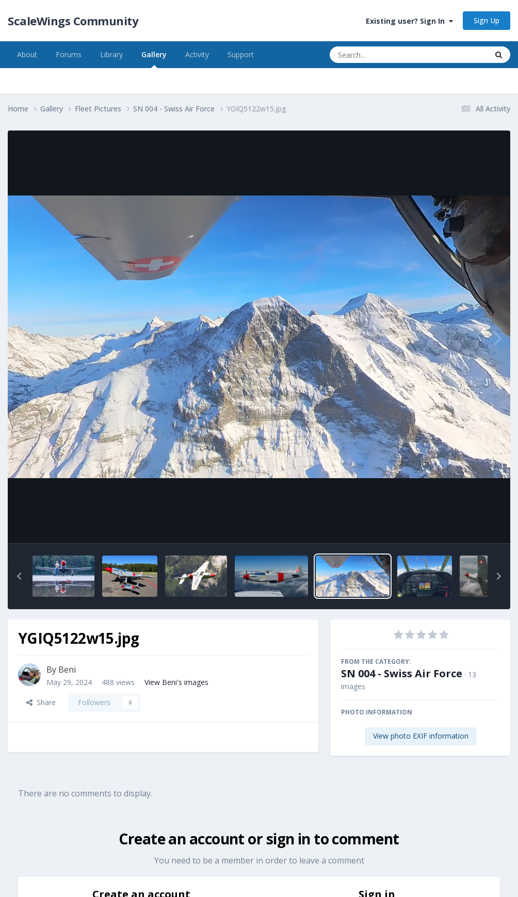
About (27, 54)
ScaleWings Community (73, 20)
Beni (67, 669)
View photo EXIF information (420, 736)
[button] (19, 576)
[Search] (381, 54)
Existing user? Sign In (409, 21)
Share (41, 702)
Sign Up (486, 20)
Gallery (154, 59)
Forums (69, 54)
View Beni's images (176, 682)
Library (111, 54)
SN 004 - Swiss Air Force (401, 673)
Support (241, 54)
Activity (197, 54)
